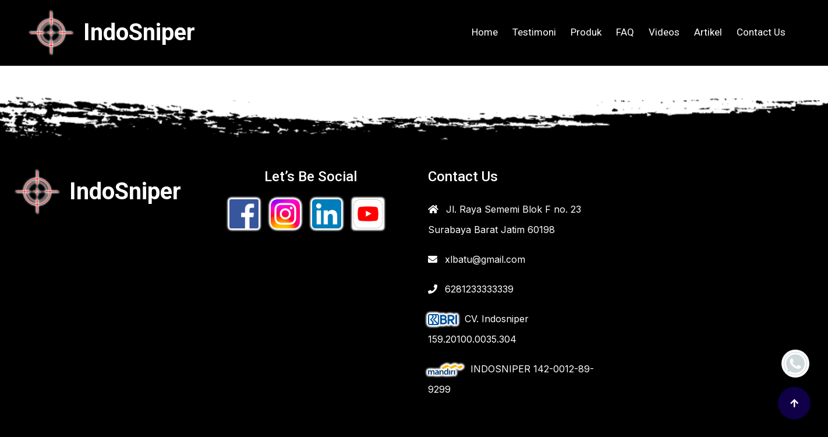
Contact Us (761, 32)
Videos (664, 32)
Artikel (708, 32)
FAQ (625, 32)
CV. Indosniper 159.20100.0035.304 (478, 329)
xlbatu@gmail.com (476, 259)
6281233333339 (471, 289)
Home (485, 32)
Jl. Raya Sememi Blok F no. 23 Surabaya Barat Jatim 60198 (504, 219)
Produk (586, 32)
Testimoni (534, 32)
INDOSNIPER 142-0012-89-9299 (511, 379)
